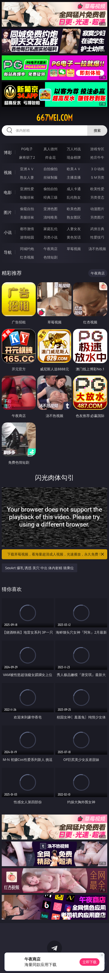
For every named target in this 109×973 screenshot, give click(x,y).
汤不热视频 (97, 248)
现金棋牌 (74, 157)
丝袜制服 (51, 177)
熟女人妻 (27, 177)
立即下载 (89, 962)
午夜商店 (51, 248)
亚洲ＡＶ (27, 168)
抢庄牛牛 (97, 157)
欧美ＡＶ (74, 168)
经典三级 (51, 197)
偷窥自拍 (27, 208)
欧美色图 (74, 208)
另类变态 (97, 197)
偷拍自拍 (51, 188)
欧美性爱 (97, 188)
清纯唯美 (51, 217)
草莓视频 (74, 248)
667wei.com (54, 118)
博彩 (8, 152)
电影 (8, 192)
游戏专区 (97, 148)
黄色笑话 (74, 237)
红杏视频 (27, 257)
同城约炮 (27, 248)
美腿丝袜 (27, 217)
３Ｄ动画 (97, 168)
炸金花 (50, 157)
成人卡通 (74, 188)
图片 (8, 212)
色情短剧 (51, 257)
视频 (8, 172)
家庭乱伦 (51, 228)
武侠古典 (97, 228)
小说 (8, 232)
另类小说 (51, 237)
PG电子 (27, 148)
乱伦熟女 (74, 197)
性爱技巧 (97, 237)
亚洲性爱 (27, 188)
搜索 (97, 130)
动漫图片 (97, 208)
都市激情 (27, 228)
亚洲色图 (51, 208)
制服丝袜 (27, 197)
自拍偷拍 (51, 168)
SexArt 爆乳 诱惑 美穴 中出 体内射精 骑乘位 (39, 567)
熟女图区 (74, 217)
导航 (8, 252)
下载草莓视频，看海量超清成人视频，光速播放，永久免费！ (56, 554)
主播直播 (74, 177)
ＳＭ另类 (97, 177)
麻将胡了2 (27, 157)
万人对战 (74, 148)
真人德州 (51, 148)
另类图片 (97, 217)
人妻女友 (74, 228)
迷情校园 (27, 237)
